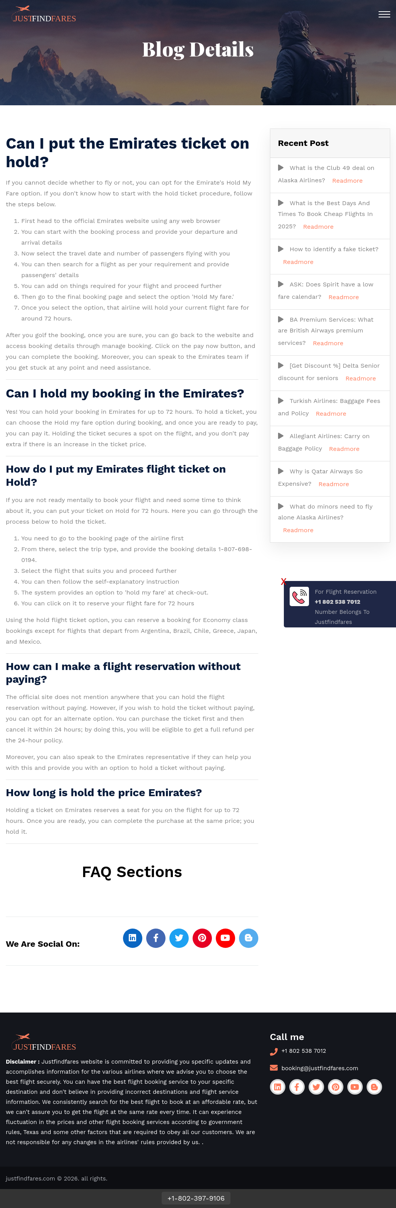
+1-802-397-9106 (196, 1198)
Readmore (347, 180)
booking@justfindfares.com (320, 1068)
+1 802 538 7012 (304, 1050)
